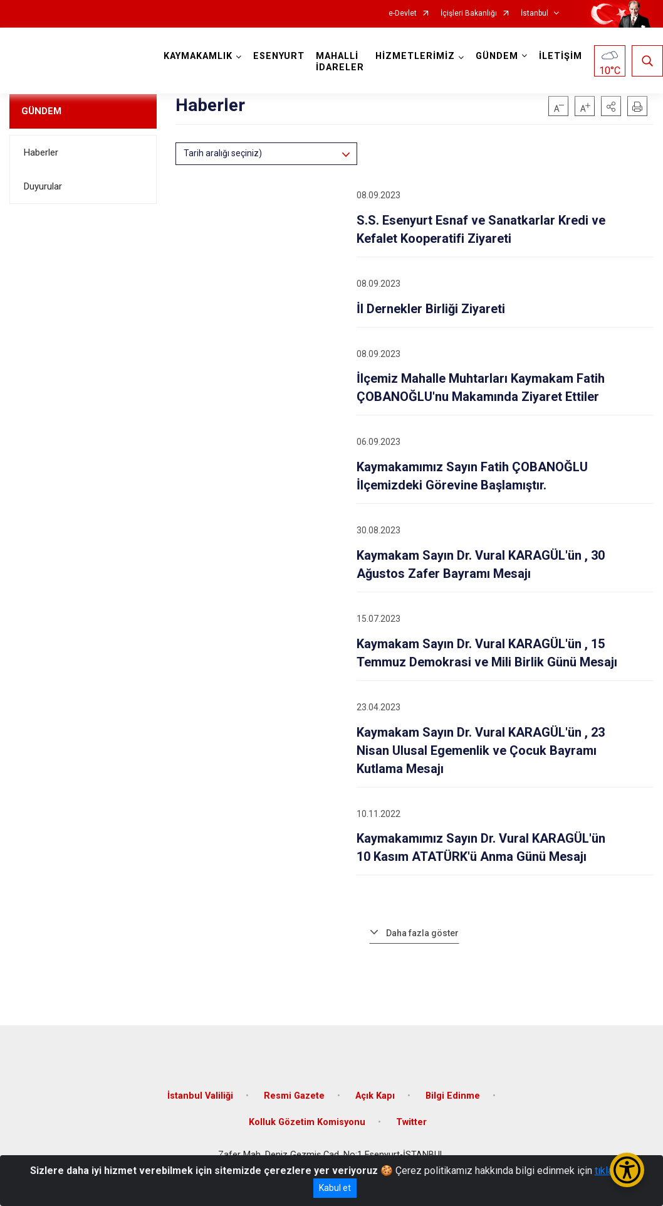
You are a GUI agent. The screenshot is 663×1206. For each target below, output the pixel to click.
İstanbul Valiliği (200, 1096)
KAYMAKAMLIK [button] (198, 56)
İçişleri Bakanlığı (469, 13)
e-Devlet (403, 13)
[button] (611, 106)
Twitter (411, 1122)
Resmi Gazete (294, 1096)
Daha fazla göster (422, 933)
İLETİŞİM (560, 56)
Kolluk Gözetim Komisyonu (307, 1122)
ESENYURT (279, 56)
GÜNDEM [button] (497, 56)
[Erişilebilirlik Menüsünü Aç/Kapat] (627, 1170)
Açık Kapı (375, 1096)
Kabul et (335, 1188)
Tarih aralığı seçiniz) (223, 153)
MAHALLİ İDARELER (340, 62)
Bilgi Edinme (452, 1096)
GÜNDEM (41, 111)
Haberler (41, 152)
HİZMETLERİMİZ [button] (415, 56)
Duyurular (43, 186)
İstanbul (534, 13)
